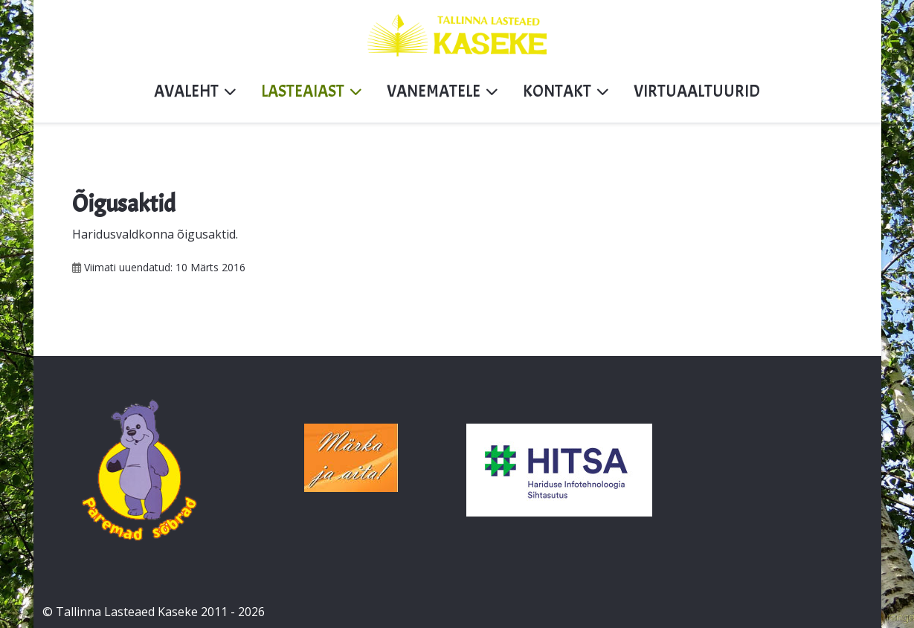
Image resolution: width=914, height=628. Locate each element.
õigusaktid (206, 234)
